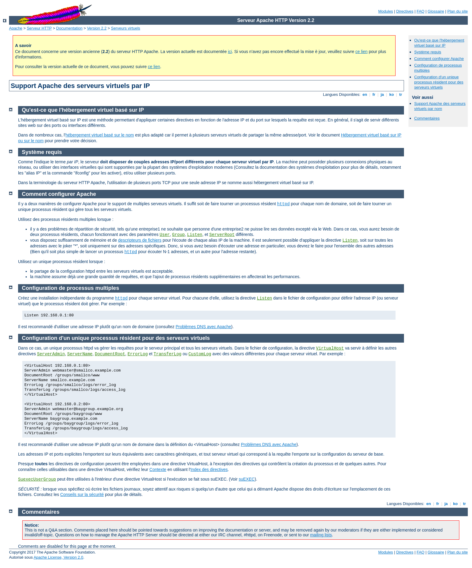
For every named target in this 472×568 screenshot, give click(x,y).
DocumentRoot (110, 354)
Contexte (157, 469)
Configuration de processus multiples (70, 288)
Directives (404, 11)
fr (374, 94)
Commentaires (427, 118)
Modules (385, 11)
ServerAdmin (51, 354)
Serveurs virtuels (125, 28)
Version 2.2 (97, 28)
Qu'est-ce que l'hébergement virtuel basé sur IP (439, 43)
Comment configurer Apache (439, 58)
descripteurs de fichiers (139, 240)
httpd (283, 204)
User (165, 234)
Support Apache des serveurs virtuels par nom (440, 106)
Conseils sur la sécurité (82, 494)
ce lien (362, 51)
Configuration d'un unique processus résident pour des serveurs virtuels (438, 82)
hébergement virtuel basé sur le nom (100, 135)
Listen (194, 234)
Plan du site (457, 11)
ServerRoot (221, 234)
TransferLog (167, 354)
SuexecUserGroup (37, 479)
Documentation (69, 28)
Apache (15, 28)
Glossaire (436, 11)
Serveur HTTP (39, 28)
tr (400, 94)
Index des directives (209, 469)
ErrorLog (138, 354)
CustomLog (199, 354)
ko (391, 94)
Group (178, 234)
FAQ (420, 11)
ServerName (79, 354)
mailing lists (321, 534)
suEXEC (247, 479)
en (365, 94)
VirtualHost (330, 348)
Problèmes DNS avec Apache (203, 326)
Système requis (427, 52)
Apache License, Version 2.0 (58, 557)
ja (382, 94)
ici (230, 51)
